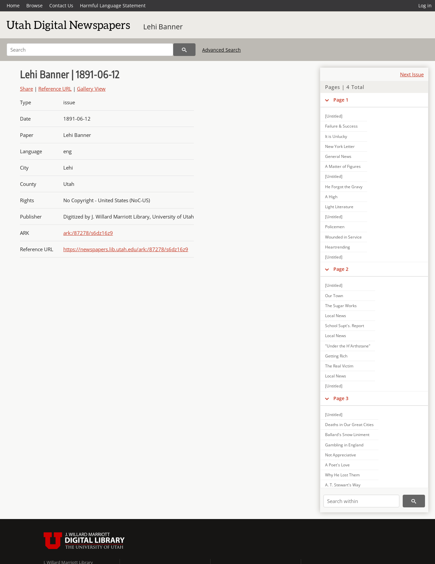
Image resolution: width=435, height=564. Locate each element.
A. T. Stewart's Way (342, 485)
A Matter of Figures (343, 166)
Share (26, 88)
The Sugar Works (341, 305)
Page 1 (340, 100)
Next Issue (412, 74)
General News (338, 156)
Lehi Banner (163, 26)
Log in (425, 5)
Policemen (334, 227)
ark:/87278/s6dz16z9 (88, 233)
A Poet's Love (337, 465)
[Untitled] (333, 116)
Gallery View (91, 88)
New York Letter (340, 146)
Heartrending (337, 247)
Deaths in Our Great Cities (349, 424)
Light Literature (339, 207)
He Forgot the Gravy (343, 187)
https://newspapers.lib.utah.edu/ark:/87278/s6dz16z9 (125, 249)
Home (13, 5)
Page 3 (340, 398)
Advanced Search (221, 50)
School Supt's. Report (344, 325)
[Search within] (361, 501)
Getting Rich (336, 356)
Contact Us (61, 5)
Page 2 (340, 269)
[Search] (90, 49)
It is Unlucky (336, 136)
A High (331, 197)
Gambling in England (344, 445)
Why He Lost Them (342, 475)
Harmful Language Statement (113, 5)
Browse (34, 5)
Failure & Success (341, 126)
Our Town (334, 295)
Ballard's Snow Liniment (347, 434)
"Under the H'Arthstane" (347, 346)
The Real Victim (339, 366)
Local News (335, 315)
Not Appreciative (340, 455)
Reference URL (55, 88)
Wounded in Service (343, 237)
